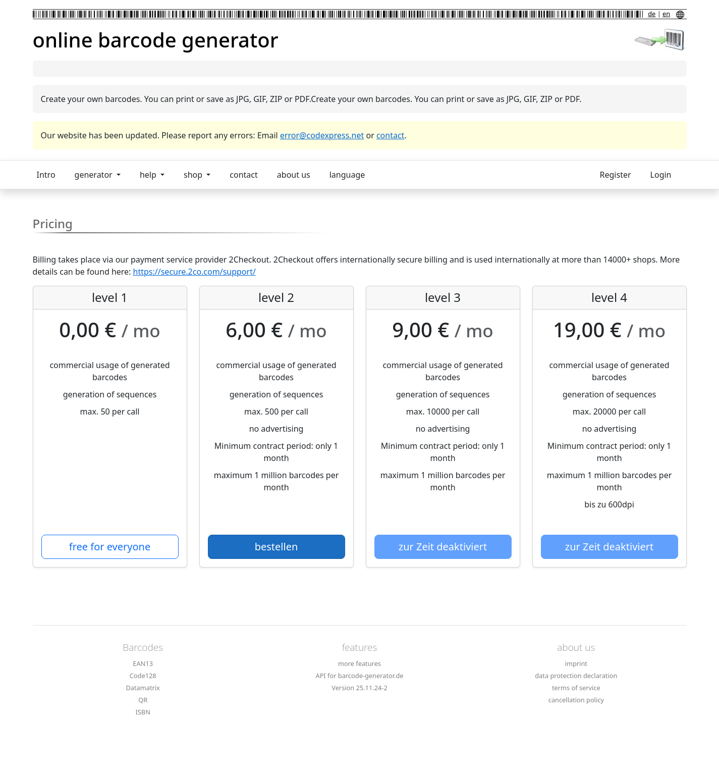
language (347, 174)
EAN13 (143, 663)
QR (142, 699)
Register (615, 174)
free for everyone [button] (109, 546)
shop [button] (194, 174)
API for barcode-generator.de (359, 675)
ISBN (142, 711)
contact (390, 135)
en (666, 13)
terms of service (576, 687)
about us (293, 174)
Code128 (143, 675)
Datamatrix (142, 687)
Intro (46, 174)
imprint (576, 663)
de (651, 13)
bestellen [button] (276, 546)
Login (661, 174)
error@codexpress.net (322, 135)
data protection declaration (576, 675)
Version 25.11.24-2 (359, 687)
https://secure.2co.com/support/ (194, 271)
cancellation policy (576, 699)
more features (359, 663)
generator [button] (95, 174)
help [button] (149, 174)
